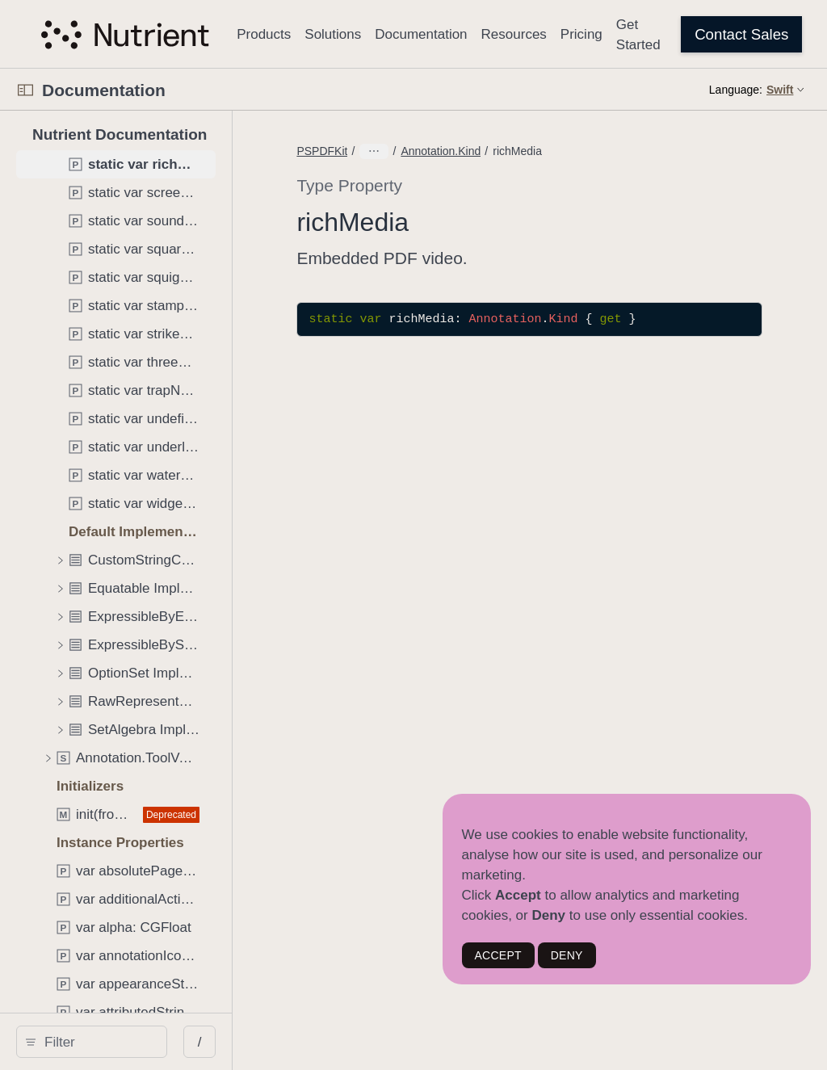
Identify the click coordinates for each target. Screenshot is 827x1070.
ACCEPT (498, 955)
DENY (567, 955)
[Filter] (142, 1041)
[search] (137, 1042)
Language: (735, 89)
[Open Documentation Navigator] (25, 90)
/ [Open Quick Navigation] (290, 1042)
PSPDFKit (413, 151)
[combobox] (142, 1042)
